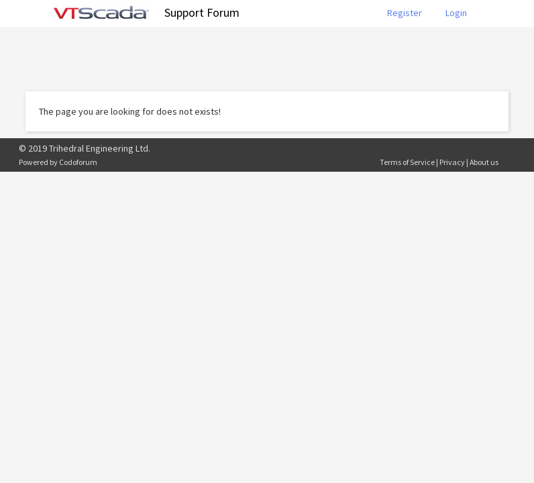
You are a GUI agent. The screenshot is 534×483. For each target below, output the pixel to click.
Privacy (452, 162)
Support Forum (201, 12)
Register (404, 13)
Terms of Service (407, 162)
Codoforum (78, 162)
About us (484, 162)
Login (456, 13)
